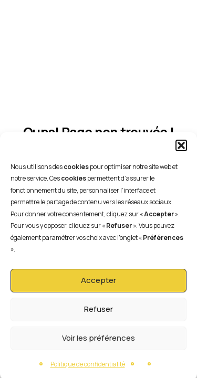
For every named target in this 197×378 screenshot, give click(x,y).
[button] (181, 148)
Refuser (98, 311)
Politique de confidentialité (87, 366)
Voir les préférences (98, 340)
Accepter (98, 282)
